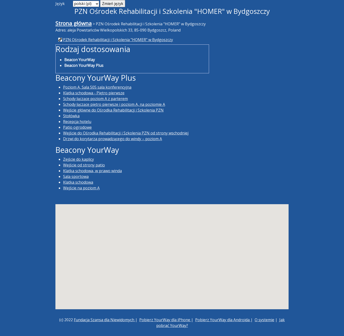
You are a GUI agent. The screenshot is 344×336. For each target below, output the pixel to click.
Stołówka (71, 115)
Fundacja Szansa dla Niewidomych (104, 319)
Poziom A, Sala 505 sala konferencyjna (97, 87)
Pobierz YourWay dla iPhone (165, 319)
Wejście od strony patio (84, 165)
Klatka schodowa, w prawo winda (92, 170)
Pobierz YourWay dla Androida (223, 319)
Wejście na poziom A (81, 188)
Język (60, 3)
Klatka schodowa (78, 182)
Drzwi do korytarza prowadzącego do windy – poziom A (112, 138)
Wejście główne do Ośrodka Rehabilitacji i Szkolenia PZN (113, 110)
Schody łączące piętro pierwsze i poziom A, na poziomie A (114, 104)
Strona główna (73, 23)
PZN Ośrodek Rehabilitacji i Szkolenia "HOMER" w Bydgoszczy (118, 39)
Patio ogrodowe (77, 127)
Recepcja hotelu (77, 121)
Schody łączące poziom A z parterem (95, 98)
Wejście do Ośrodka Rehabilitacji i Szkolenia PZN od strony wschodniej (125, 133)
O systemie (264, 319)
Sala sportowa (76, 176)
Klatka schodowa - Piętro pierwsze (93, 93)
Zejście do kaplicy (78, 159)
